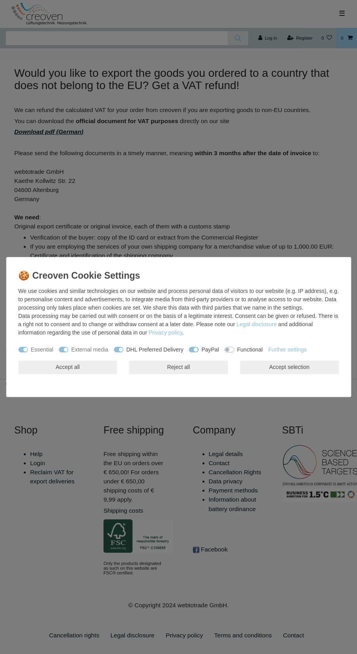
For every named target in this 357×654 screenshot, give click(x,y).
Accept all (67, 367)
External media (89, 349)
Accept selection (289, 367)
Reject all (178, 367)
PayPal (210, 349)
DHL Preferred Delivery (154, 349)
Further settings (287, 349)
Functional (250, 349)
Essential (42, 349)
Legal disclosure (257, 324)
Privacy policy (165, 332)
